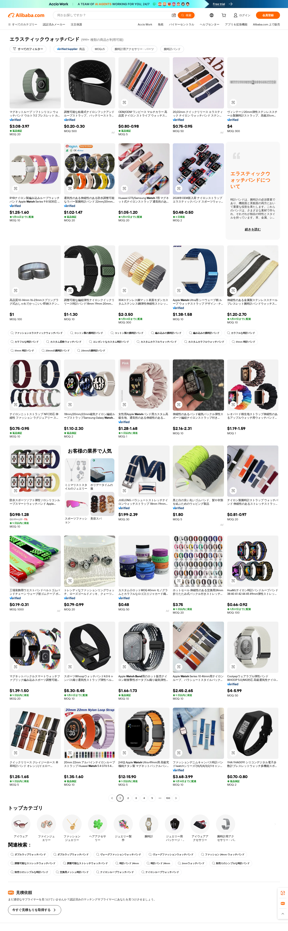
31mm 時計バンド (243, 341)
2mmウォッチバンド (191, 863)
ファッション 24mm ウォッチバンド (222, 854)
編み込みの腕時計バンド (166, 333)
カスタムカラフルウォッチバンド (157, 341)
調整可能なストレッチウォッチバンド (33, 863)
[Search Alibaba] (112, 15)
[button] (173, 15)
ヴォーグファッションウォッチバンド (118, 854)
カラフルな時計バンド (241, 333)
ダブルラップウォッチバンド (28, 854)
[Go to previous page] (112, 798)
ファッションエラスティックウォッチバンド (37, 333)
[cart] (225, 15)
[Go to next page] (176, 798)
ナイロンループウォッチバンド (115, 872)
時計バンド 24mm (127, 863)
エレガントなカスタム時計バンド (109, 341)
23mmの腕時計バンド (56, 350)
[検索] (186, 15)
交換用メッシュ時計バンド (72, 872)
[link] (283, 893)
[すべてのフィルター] (28, 49)
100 (168, 798)
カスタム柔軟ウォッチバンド (63, 341)
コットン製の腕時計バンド (86, 333)
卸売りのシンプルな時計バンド (231, 863)
